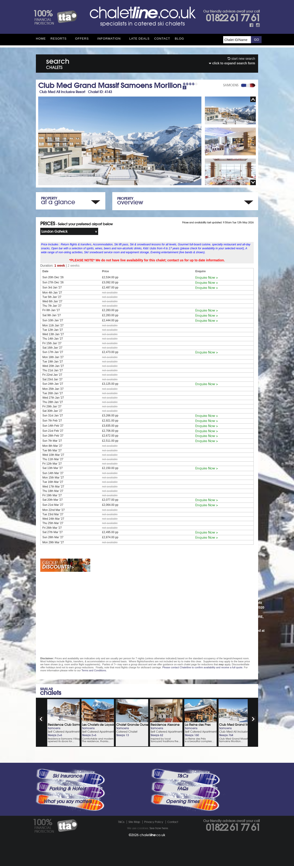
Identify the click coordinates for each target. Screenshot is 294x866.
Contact (162, 38)
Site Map (134, 822)
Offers (82, 38)
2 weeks (73, 265)
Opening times (182, 801)
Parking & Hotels (67, 789)
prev (41, 719)
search (57, 63)
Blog (179, 38)
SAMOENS (230, 85)
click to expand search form (232, 63)
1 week (59, 265)
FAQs (182, 789)
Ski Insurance (67, 776)
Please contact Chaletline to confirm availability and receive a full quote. (202, 667)
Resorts (58, 38)
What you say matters (67, 801)
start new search (241, 58)
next (253, 719)
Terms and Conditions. (94, 670)
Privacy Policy (153, 822)
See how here (159, 828)
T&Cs (182, 776)
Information (109, 38)
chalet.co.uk (152, 835)
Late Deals (139, 38)
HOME (41, 38)
